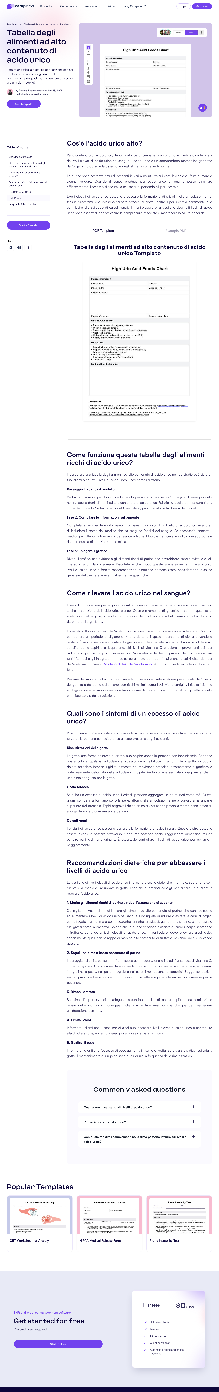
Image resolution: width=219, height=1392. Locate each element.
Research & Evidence (20, 191)
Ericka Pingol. (41, 93)
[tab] (103, 230)
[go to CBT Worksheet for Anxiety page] (39, 1215)
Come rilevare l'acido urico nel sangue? (24, 174)
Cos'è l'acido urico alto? (21, 156)
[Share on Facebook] (19, 247)
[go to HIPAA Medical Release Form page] (109, 1215)
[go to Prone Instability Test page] (179, 1215)
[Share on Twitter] (28, 247)
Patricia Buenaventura (31, 90)
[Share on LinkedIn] (10, 247)
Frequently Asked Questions (23, 204)
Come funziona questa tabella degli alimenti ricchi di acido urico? (27, 164)
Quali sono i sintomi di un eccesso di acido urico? (28, 184)
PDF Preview (15, 197)
